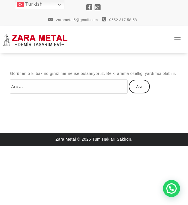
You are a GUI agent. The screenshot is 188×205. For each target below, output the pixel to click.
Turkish (30, 4)
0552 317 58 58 (119, 20)
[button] (171, 188)
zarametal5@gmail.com (73, 20)
